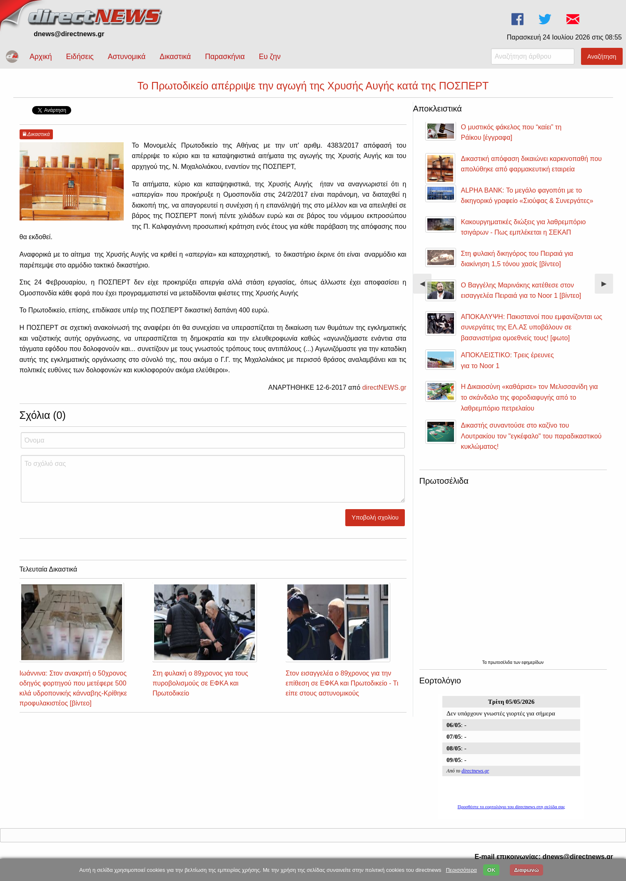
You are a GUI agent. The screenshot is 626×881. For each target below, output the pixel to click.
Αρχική (41, 56)
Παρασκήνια (224, 56)
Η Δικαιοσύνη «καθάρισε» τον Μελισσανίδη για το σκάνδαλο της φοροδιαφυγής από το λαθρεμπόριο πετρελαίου (529, 397)
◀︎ (425, 287)
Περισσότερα (461, 870)
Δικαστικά (175, 56)
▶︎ (607, 287)
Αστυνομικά (127, 56)
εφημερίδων (532, 662)
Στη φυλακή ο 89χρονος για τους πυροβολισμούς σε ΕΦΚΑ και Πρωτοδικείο (200, 683)
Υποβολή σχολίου (375, 517)
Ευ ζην (270, 56)
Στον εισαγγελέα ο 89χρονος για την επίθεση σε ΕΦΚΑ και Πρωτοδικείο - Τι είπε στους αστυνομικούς (342, 683)
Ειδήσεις (79, 56)
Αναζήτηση (601, 56)
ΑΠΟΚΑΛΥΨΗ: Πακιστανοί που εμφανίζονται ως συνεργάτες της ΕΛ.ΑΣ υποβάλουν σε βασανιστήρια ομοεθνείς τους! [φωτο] (531, 327)
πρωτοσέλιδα (501, 662)
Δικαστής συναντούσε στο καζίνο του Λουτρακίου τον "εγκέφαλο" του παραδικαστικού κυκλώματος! (531, 436)
